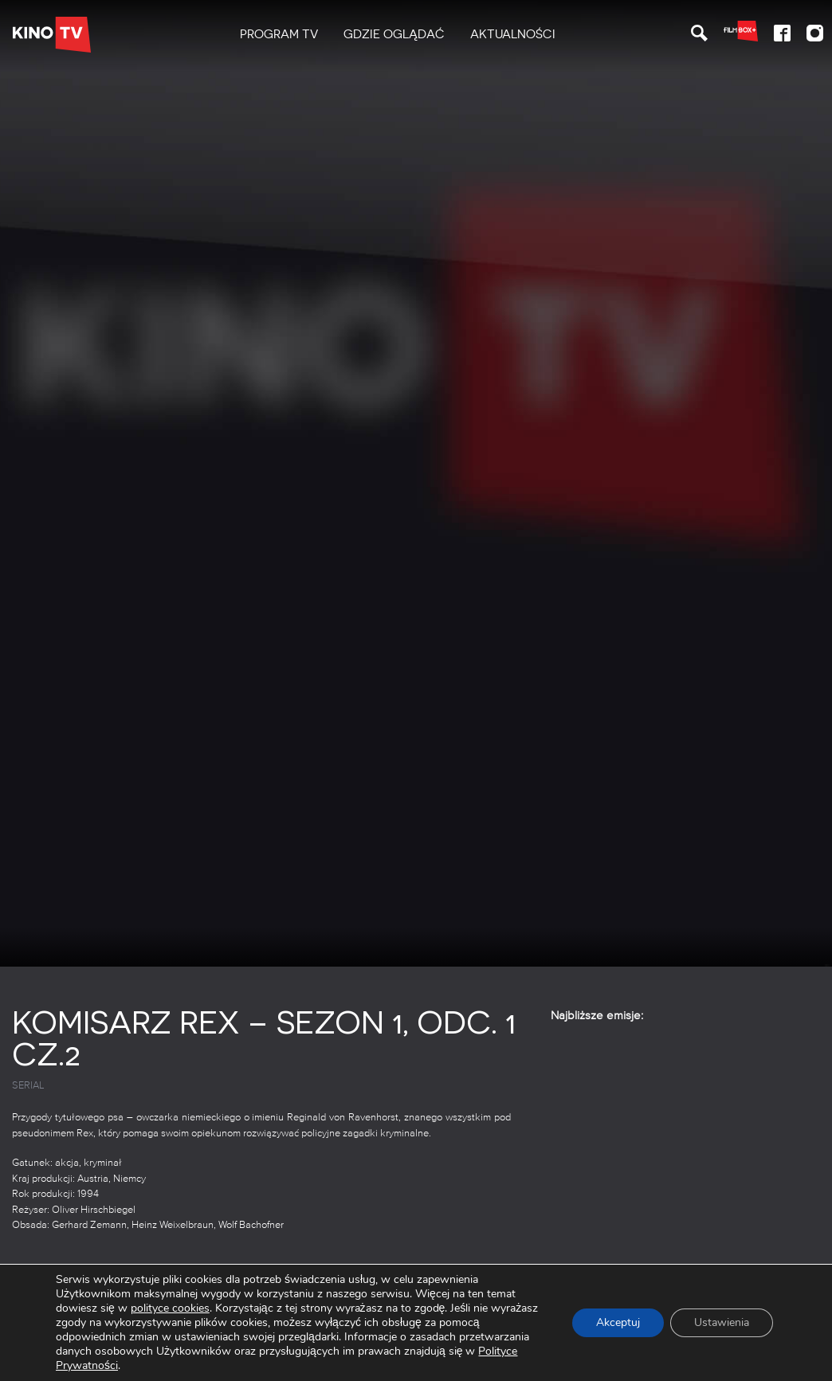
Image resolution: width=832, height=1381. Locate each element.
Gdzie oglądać (394, 34)
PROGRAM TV (279, 34)
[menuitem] (279, 34)
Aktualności (512, 34)
